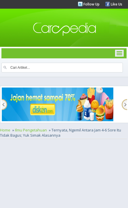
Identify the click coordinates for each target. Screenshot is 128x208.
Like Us (116, 4)
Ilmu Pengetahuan (31, 130)
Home (5, 130)
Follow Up (91, 4)
